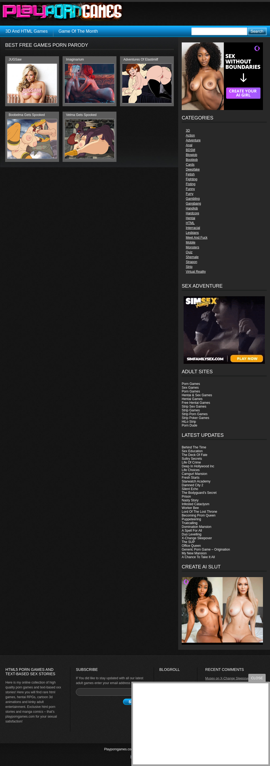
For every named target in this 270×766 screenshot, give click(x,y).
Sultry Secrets (192, 459)
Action (190, 135)
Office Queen (191, 546)
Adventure (193, 140)
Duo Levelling (191, 534)
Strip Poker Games (195, 418)
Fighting (191, 179)
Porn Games (191, 384)
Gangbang (193, 203)
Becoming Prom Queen (199, 515)
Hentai (190, 218)
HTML (190, 223)
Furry (189, 194)
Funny (190, 189)
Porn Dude (189, 425)
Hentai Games (192, 399)
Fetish (190, 174)
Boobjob (192, 160)
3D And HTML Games (26, 31)
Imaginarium (75, 59)
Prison (186, 496)
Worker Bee (190, 508)
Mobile (190, 242)
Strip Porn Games (194, 414)
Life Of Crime (191, 462)
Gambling (193, 199)
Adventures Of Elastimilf (140, 59)
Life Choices (191, 470)
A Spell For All (192, 530)
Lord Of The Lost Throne (199, 512)
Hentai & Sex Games (197, 395)
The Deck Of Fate (194, 455)
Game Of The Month (78, 31)
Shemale (192, 257)
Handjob (192, 208)
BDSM (190, 150)
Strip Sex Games (194, 406)
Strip (189, 267)
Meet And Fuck (196, 237)
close (257, 678)
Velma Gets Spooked (81, 115)
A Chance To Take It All (198, 557)
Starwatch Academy (196, 481)
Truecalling (189, 523)
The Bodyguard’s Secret (199, 493)
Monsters (192, 247)
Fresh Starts (190, 477)
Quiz (189, 252)
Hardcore (192, 213)
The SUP (188, 542)
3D (188, 130)
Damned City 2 (192, 485)
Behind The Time (194, 447)
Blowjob (191, 155)
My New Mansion (194, 553)
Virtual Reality (196, 272)
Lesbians (192, 233)
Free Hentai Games (196, 403)
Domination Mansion (196, 527)
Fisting (190, 184)
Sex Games (190, 387)
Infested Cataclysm (195, 504)
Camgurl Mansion (194, 474)
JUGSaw (15, 59)
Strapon (191, 262)
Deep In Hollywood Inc (198, 466)
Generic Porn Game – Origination (206, 549)
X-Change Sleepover (197, 538)
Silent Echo (190, 489)
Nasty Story (190, 500)
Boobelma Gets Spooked (27, 115)
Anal (189, 145)
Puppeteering (191, 519)
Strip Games (191, 410)
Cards (190, 164)
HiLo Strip (189, 422)
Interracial (193, 228)
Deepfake (193, 169)
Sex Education (192, 451)
